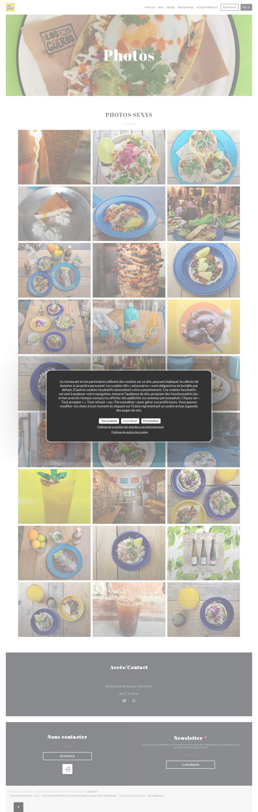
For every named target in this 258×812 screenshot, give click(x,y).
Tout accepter (109, 420)
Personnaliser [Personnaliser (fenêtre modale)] (151, 420)
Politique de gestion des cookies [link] (129, 431)
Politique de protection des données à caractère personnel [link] (130, 426)
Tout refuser (130, 420)
